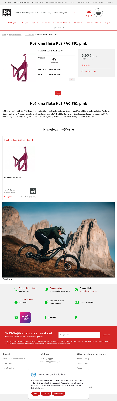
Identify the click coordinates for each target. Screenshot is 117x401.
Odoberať (106, 335)
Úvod (9, 2)
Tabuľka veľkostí (98, 2)
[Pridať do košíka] (33, 191)
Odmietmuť (58, 393)
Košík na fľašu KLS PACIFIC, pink (18, 140)
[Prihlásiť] (89, 13)
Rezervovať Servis (83, 2)
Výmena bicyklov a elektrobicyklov (56, 2)
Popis (58, 93)
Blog (72, 2)
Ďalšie (110, 2)
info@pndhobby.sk (23, 2)
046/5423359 (39, 2)
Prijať (36, 393)
